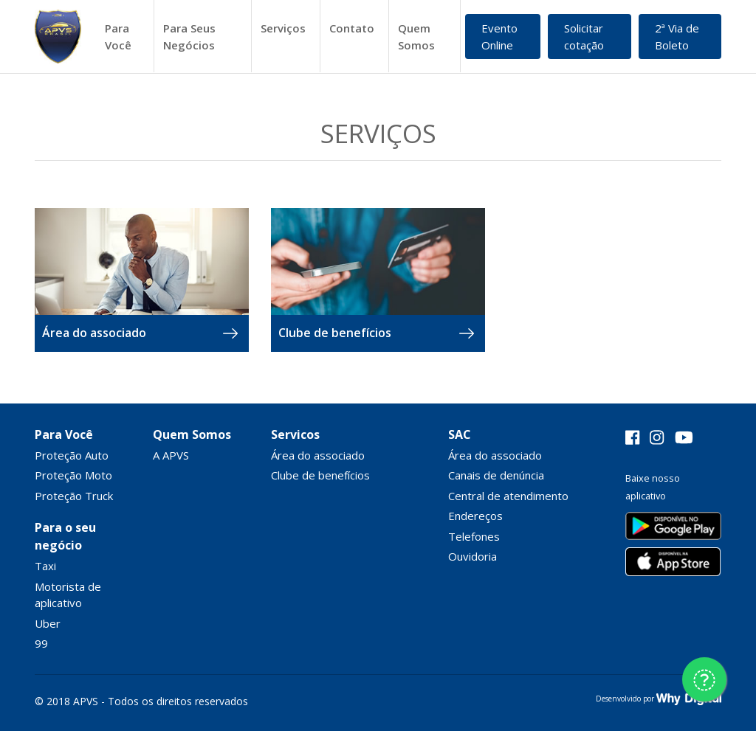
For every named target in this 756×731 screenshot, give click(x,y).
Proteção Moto (73, 475)
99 (41, 643)
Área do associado (318, 455)
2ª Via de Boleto (677, 36)
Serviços (283, 28)
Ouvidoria (472, 556)
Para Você (118, 36)
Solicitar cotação (584, 36)
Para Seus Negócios (189, 36)
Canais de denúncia (496, 475)
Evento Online (499, 36)
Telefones (474, 536)
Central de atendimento (508, 495)
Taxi (45, 565)
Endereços (475, 515)
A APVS (171, 455)
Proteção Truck (74, 495)
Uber (48, 623)
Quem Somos (416, 36)
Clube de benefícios (320, 475)
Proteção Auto (72, 455)
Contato (351, 28)
